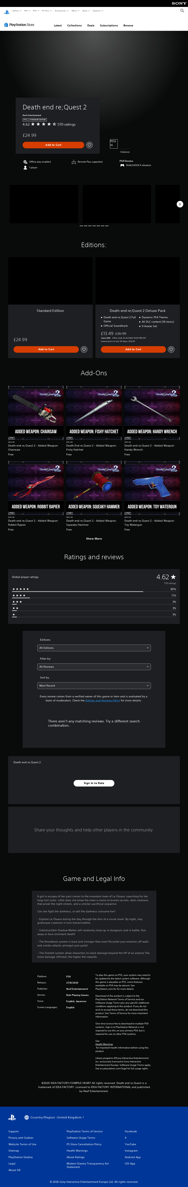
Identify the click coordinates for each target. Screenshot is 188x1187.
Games (15, 10)
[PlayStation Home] (6, 11)
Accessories (60, 10)
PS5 (26, 10)
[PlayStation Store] (20, 21)
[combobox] (94, 644)
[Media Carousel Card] (44, 200)
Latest (58, 22)
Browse (128, 22)
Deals (90, 22)
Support (96, 10)
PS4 (35, 10)
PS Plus (45, 10)
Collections (74, 22)
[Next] (180, 200)
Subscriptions (109, 22)
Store (84, 10)
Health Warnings (104, 1040)
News (74, 10)
